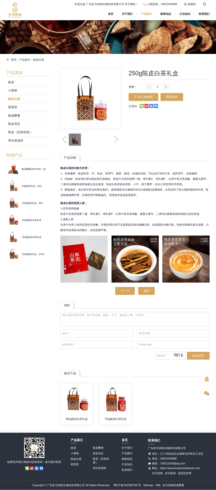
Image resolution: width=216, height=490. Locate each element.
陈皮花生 (14, 124)
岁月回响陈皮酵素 (173, 485)
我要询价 (172, 97)
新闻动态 (165, 13)
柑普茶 (12, 107)
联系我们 (204, 13)
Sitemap (148, 485)
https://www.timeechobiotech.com (180, 468)
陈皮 (11, 82)
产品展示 (146, 13)
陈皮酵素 (14, 115)
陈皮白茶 (38, 59)
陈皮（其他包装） (20, 132)
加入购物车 (143, 97)
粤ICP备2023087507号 (127, 485)
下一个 (125, 291)
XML (158, 485)
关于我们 (127, 13)
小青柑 (12, 90)
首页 (110, 13)
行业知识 (185, 13)
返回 (146, 291)
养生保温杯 (15, 140)
